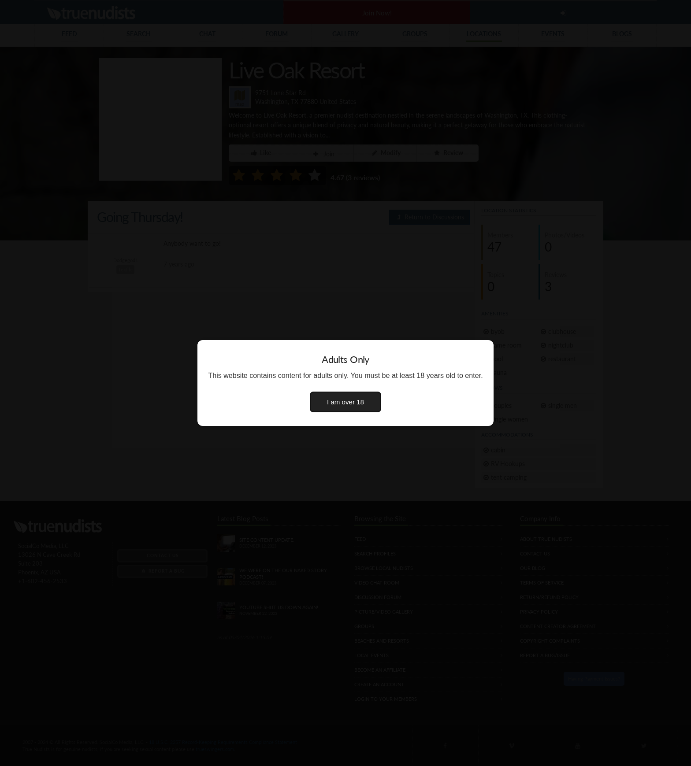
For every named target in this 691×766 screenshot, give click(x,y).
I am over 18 (345, 402)
